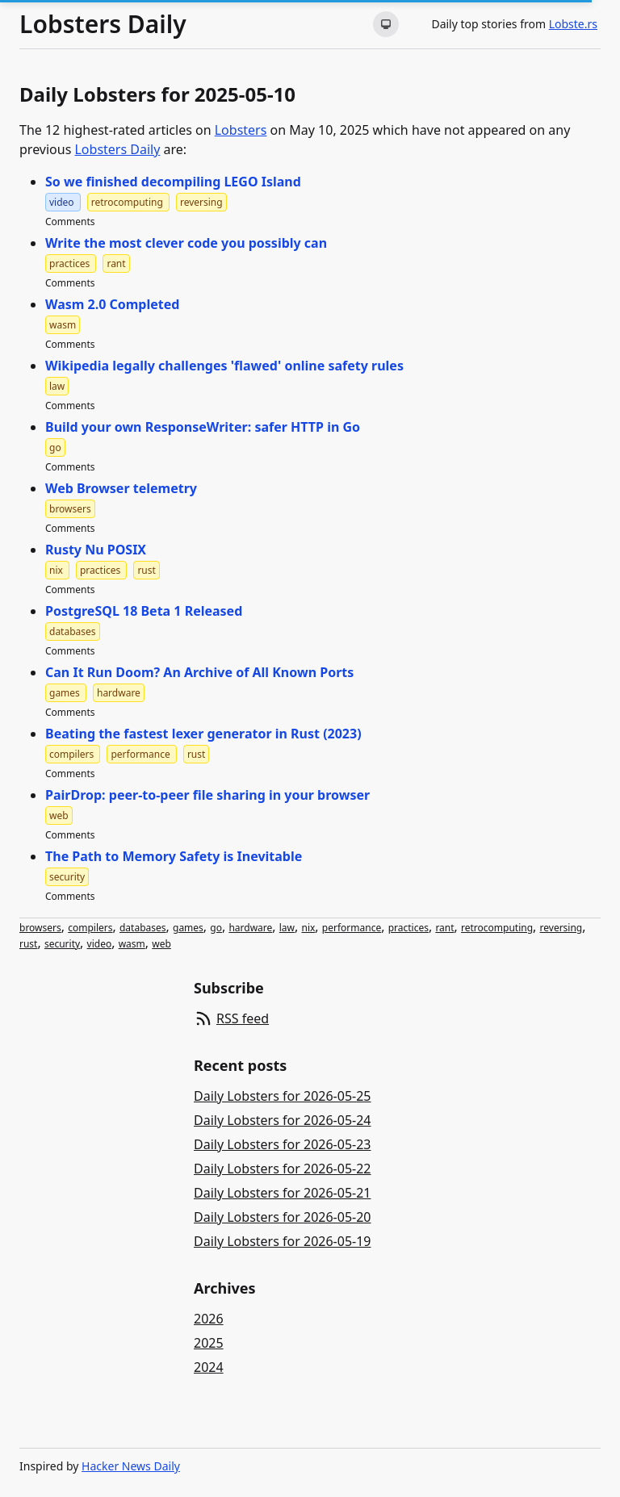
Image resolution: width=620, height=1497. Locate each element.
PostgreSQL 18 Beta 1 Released (143, 611)
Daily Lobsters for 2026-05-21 (282, 1193)
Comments (70, 221)
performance (351, 928)
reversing (561, 928)
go (216, 928)
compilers (90, 928)
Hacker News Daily (131, 1466)
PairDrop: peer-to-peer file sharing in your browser (207, 795)
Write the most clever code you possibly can (186, 243)
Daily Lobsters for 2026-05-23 (282, 1144)
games (188, 928)
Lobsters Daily (102, 24)
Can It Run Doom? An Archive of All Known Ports (199, 672)
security (62, 944)
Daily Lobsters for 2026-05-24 (282, 1120)
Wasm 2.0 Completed (112, 304)
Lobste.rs (573, 23)
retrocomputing (497, 928)
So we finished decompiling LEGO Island (173, 181)
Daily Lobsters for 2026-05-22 (282, 1168)
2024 (209, 1367)
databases (142, 928)
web (161, 944)
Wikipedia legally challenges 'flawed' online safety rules (224, 365)
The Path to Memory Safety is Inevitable (173, 856)
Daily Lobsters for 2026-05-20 (282, 1217)
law (287, 928)
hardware (250, 928)
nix (308, 928)
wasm (132, 944)
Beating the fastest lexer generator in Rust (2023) (203, 733)
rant (444, 928)
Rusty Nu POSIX (95, 549)
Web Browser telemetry (121, 488)
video (99, 944)
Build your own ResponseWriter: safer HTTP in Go (202, 427)
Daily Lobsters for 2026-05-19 (282, 1241)
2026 (209, 1319)
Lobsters (241, 130)
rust (28, 944)
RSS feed (242, 1018)
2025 (209, 1343)
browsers (40, 928)
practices (408, 928)
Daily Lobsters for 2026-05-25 (282, 1096)
